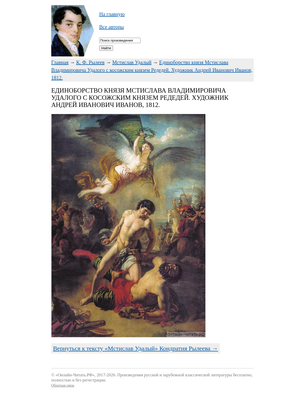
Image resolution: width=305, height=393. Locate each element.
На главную (112, 14)
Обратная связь (62, 385)
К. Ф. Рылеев (90, 62)
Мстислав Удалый (131, 62)
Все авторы (111, 27)
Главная (59, 62)
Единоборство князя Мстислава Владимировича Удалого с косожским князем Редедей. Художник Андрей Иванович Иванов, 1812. (151, 70)
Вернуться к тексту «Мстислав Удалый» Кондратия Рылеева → (135, 348)
